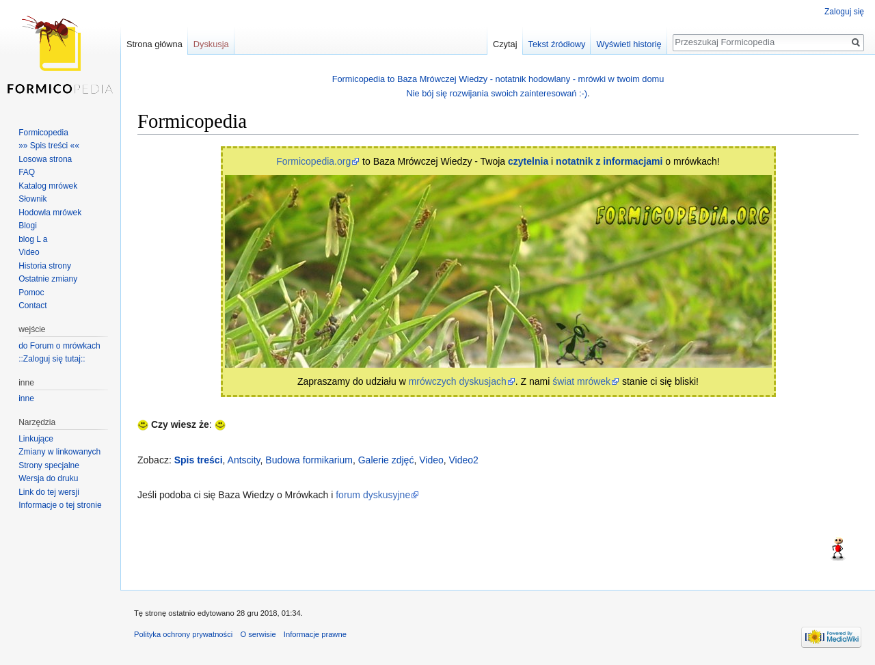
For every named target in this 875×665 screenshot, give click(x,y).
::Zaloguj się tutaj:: (51, 359)
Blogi (27, 225)
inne (26, 398)
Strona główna (154, 44)
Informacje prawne (315, 634)
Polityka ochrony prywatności (183, 634)
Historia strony (44, 266)
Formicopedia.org (313, 161)
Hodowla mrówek (49, 212)
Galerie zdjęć (386, 459)
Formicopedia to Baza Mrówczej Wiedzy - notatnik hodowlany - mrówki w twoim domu (498, 79)
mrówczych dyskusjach (458, 381)
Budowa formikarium (309, 459)
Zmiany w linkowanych (59, 452)
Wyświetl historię (628, 44)
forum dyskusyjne (373, 494)
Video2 (464, 459)
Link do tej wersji (48, 492)
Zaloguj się (844, 11)
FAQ (26, 172)
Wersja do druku (48, 478)
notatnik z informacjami (609, 161)
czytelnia (528, 161)
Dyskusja (211, 44)
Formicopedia (43, 132)
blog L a (32, 239)
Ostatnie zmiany (47, 279)
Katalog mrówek (47, 186)
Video (431, 459)
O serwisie (257, 634)
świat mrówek (581, 381)
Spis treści (198, 459)
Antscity (244, 459)
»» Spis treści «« (48, 145)
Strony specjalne (48, 465)
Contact (32, 305)
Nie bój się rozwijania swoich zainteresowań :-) (496, 93)
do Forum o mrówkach (59, 346)
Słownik (32, 199)
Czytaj (505, 44)
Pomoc (31, 292)
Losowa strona (45, 159)
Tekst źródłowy (557, 44)
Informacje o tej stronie (59, 505)
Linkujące (35, 439)
